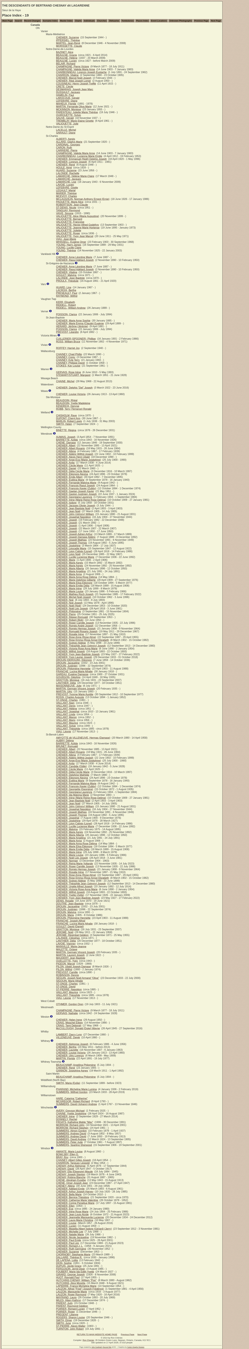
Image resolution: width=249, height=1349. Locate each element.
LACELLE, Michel (66, 130)
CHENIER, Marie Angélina (71, 571)
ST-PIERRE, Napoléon (69, 989)
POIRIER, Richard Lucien (70, 1309)
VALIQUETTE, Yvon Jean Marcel (74, 236)
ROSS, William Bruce (68, 341)
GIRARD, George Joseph (70, 1274)
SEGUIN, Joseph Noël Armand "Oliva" (77, 978)
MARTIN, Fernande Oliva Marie (74, 106)
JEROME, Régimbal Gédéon (72, 935)
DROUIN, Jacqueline (68, 663)
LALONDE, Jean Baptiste (70, 278)
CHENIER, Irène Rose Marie (72, 1211)
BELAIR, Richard (65, 63)
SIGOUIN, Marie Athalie (69, 981)
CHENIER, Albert (65, 445)
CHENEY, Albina (65, 1186)
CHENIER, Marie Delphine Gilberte (76, 580)
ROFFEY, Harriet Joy (68, 348)
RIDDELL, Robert (66, 305)
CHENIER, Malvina (67, 829)
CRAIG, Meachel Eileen (69, 1022)
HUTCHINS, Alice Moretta (70, 1283)
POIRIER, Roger (65, 1311)
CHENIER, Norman (67, 860)
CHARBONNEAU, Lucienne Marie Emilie (79, 156)
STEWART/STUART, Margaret (73, 375)
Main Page (7, 21)
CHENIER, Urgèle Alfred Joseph (74, 886)
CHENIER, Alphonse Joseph (72, 1044)
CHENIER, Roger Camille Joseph (75, 623)
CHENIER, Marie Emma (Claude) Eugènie (80, 323)
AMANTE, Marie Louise (69, 1151)
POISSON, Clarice (66, 314)
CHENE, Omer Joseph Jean (72, 1183)
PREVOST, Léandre (67, 332)
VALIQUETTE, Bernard (69, 219)
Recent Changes (32, 21)
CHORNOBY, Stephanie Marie (73, 1254)
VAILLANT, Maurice (67, 723)
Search (18, 21)
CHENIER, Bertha (66, 1047)
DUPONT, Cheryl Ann (68, 418)
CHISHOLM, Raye (66, 415)
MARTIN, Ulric (64, 691)
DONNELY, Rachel (66, 1119)
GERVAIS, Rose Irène (68, 372)
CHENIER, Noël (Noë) (68, 605)
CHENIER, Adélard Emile (70, 1188)
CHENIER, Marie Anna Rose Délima (76, 577)
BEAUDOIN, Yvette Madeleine (73, 403)
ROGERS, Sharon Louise (70, 1317)
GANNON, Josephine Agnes (72, 1070)
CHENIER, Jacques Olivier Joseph (75, 505)
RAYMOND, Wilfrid (66, 296)
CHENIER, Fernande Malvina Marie (76, 482)
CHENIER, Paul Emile (68, 1240)
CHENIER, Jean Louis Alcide (72, 1214)
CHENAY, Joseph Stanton (70, 1174)
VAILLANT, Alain (65, 703)
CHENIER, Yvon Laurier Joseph (74, 657)
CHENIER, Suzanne (67, 37)
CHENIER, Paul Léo (67, 1243)
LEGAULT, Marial (65, 190)
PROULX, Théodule (67, 281)
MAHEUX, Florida (66, 103)
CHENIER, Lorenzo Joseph (71, 162)
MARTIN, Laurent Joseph (70, 955)
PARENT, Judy (64, 1303)
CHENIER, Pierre (66, 614)
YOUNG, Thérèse (66, 250)
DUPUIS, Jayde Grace (68, 1266)
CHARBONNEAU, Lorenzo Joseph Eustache (81, 72)
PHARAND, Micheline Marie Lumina (76, 1089)
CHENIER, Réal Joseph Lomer (73, 80)
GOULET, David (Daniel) (70, 926)
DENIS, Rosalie (65, 900)
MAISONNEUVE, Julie (68, 685)
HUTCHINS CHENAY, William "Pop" (76, 1280)
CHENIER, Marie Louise (70, 591)
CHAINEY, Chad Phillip (69, 354)
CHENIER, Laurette (67, 1049)
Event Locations (159, 21)
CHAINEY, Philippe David (70, 363)
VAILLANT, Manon (66, 717)
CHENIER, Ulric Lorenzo (70, 1055)
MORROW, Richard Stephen (72, 1128)
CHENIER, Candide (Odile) (71, 766)
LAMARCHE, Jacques (68, 179)
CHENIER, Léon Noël (68, 554)
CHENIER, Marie (65, 560)
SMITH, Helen (64, 424)
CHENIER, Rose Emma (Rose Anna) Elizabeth (82, 640)
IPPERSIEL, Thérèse (68, 40)
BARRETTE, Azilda (67, 439)
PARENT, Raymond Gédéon (72, 1306)
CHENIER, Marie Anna (69, 574)
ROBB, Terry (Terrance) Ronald (73, 409)
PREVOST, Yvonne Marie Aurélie (74, 694)
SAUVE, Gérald (65, 118)
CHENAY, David (65, 1168)
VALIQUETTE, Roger (68, 233)
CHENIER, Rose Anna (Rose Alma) (76, 637)
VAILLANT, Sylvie (66, 725)
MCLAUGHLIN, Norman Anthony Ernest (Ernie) (82, 199)
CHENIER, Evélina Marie (70, 479)
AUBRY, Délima (65, 740)
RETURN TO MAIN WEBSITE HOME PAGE (97, 1334)
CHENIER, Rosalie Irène (70, 634)
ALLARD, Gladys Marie (69, 141)
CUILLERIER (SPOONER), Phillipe (76, 338)
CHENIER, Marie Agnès (69, 562)
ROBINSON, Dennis (67, 975)
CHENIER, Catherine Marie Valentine (77, 1200)
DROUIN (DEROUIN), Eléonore (74, 660)
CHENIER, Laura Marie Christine (74, 1220)
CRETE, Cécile (64, 86)
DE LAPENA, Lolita (67, 1260)
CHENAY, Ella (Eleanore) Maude (74, 1171)
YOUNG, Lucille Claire (68, 247)
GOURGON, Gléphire (68, 677)
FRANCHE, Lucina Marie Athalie (74, 671)
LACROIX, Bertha (66, 290)
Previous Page (201, 21)
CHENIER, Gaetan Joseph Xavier (75, 491)
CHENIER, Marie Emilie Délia (72, 585)
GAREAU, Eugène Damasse (72, 674)
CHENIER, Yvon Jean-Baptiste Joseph (78, 654)
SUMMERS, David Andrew (71, 1139)
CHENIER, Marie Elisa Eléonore (74, 582)
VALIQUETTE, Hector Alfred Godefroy (77, 224)
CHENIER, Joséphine (68, 545)
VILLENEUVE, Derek (68, 1037)
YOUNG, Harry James (68, 244)
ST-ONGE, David (65, 986)
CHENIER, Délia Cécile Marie (73, 471)
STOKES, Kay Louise (68, 365)
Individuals (89, 21)
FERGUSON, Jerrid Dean (70, 1268)
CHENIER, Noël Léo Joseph (72, 608)
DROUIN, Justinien (66, 665)
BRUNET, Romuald (67, 746)
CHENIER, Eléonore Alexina (72, 474)
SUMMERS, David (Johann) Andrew (76, 1104)
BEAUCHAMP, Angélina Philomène (76, 1065)
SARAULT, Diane (65, 132)
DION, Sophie (64, 1263)
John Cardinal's (96, 1347)
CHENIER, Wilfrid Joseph (70, 651)
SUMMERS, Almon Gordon (71, 1130)
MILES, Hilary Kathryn (68, 1300)
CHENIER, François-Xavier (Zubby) (76, 488)
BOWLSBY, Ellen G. (67, 1154)
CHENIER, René (65, 164)
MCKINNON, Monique (68, 109)
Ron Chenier (88, 1340)
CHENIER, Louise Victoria (71, 394)
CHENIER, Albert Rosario (70, 448)
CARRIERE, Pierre (66, 150)
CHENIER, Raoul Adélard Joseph (75, 260)
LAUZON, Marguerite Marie (71, 1291)
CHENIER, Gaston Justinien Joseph (76, 494)
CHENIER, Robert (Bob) (70, 620)
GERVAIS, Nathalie (67, 1013)
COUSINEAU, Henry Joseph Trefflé (76, 83)
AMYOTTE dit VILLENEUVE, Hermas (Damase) (83, 737)
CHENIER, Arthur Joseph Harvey (74, 1191)
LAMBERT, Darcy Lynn (69, 1034)
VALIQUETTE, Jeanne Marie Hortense (78, 227)
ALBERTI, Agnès (65, 139)
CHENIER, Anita (65, 462)
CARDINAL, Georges (68, 144)
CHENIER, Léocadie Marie (71, 548)
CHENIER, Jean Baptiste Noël (73, 508)
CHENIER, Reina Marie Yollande (74, 863)
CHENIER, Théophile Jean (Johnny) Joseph (81, 645)
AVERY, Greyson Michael (70, 1110)
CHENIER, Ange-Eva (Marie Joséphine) (78, 459)
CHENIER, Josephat (67, 817)
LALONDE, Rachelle (67, 173)
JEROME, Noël (64, 932)
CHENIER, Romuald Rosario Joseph (77, 631)
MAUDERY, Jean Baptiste (70, 958)
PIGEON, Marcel (65, 963)
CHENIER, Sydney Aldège (71, 643)
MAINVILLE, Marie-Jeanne (71, 946)
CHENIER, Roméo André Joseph (74, 625)
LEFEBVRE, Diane (66, 100)
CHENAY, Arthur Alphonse (70, 1166)
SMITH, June (63, 1323)
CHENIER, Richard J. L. (69, 1246)
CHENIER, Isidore (66, 502)
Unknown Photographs (180, 21)
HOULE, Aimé (64, 167)
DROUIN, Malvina (66, 912)
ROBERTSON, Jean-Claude (72, 204)
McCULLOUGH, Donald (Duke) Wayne (78, 1028)
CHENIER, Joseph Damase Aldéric (76, 537)
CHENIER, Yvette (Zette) (70, 895)
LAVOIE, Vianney (66, 943)
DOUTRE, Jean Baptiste (70, 903)
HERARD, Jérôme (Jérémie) (72, 326)
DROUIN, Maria (65, 915)
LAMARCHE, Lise (66, 182)
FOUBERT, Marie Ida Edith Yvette (75, 1271)
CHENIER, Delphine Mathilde (72, 775)
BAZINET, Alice (64, 52)
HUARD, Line (63, 287)
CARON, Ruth (64, 147)
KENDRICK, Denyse (67, 406)
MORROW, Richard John (70, 1125)
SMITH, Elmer (64, 1320)
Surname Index (50, 21)
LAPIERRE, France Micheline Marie (76, 1286)
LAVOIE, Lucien (65, 184)
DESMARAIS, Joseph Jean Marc (74, 89)
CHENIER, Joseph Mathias (71, 540)
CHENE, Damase (66, 442)
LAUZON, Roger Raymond (71, 1294)
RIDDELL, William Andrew (71, 308)
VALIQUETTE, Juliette (68, 230)
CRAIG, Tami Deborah (68, 1025)
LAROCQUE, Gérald (67, 98)
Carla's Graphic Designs (135, 1347)
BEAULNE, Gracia (66, 55)
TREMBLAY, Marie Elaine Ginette (75, 121)
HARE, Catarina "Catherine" (72, 1098)
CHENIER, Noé (65, 600)
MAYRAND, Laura (66, 1297)
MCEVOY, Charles (66, 196)
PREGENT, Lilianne (67, 1314)
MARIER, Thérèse (66, 193)
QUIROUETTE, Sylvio (68, 115)
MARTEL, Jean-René (68, 43)
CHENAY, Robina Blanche (70, 1177)
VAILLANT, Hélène (66, 708)
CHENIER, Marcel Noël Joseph (73, 78)
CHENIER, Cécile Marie (69, 465)
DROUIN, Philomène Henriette (73, 668)
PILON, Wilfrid (64, 969)
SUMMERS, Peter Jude (69, 1142)
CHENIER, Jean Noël (68, 511)
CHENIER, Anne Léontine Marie (74, 257)
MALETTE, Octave (66, 949)
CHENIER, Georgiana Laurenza (74, 497)
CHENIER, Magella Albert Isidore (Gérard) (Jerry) (84, 1228)
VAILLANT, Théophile (68, 728)
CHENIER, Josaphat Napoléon (73, 517)
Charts (78, 21)
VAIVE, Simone (64, 213)
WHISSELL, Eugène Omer (71, 242)
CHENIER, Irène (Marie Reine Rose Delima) (81, 500)
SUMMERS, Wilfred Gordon (71, 1092)
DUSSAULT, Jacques (68, 92)
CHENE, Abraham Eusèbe (71, 1180)
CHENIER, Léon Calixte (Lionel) (74, 551)
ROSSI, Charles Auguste (70, 697)
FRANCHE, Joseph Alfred (70, 920)
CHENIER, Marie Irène (69, 588)
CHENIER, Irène (65, 1116)
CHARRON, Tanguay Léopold (73, 1163)
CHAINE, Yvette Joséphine (71, 1113)
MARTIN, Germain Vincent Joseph (75, 688)
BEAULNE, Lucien (66, 60)
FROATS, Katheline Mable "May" (74, 1122)
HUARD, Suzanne (66, 170)
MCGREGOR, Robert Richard (73, 1101)
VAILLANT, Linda (65, 714)
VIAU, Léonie (63, 731)
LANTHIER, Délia (66, 683)
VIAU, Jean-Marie (66, 239)
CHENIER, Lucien (66, 1226)
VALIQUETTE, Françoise (70, 222)
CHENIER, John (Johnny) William (75, 514)
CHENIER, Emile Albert (69, 477)
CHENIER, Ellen (65, 1206)
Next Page (216, 21)
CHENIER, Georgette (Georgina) (74, 789)
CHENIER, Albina (66, 451)
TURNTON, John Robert (70, 1329)
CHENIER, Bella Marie (69, 1194)
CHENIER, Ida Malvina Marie (72, 795)
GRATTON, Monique (67, 680)
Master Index (66, 21)
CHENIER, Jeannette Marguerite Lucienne (80, 1217)
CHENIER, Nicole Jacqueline (72, 1237)
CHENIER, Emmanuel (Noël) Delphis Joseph (81, 159)
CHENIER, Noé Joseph (69, 602)
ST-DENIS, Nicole (66, 207)
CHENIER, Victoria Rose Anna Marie (77, 648)
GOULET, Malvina (66, 275)
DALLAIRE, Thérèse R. (69, 1257)
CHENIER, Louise (66, 1223)
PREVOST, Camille (67, 972)
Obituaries (114, 21)
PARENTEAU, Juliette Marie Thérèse (77, 112)
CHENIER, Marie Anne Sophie (73, 320)
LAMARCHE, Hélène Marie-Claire (75, 176)
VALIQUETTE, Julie (67, 123)
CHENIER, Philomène (68, 611)
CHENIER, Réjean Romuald (72, 617)
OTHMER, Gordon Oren (69, 1004)
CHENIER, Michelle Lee (69, 1231)
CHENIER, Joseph (66, 520)
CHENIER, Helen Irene (69, 1019)
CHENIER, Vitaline (66, 272)
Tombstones (128, 21)
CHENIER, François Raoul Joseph (75, 485)
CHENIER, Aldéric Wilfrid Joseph (74, 454)
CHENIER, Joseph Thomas (71, 542)
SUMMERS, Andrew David (71, 1133)
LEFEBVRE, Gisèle (67, 187)
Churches (102, 21)
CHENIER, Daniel (66, 468)
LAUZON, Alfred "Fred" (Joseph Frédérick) (80, 1289)
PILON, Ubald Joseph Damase (73, 966)
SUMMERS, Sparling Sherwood (74, 1145)
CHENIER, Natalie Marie (70, 1234)
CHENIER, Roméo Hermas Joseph (76, 628)
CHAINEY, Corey (65, 357)
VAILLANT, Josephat (67, 711)
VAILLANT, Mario (65, 720)
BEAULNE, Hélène (66, 58)
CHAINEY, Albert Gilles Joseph (73, 1160)
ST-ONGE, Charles (67, 700)
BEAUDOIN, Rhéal (66, 400)
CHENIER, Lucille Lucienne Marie (75, 557)
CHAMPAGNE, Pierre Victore (72, 66)
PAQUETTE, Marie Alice (69, 202)
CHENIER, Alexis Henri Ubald (73, 457)
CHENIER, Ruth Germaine (71, 1248)
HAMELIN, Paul (65, 95)
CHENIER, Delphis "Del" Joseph (74, 387)
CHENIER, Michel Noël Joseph (73, 597)
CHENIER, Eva (64, 1208)
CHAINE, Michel (65, 381)
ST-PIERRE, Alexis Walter (70, 1326)
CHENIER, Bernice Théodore (72, 1197)
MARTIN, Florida (65, 1058)
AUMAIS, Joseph (65, 437)
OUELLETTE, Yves (67, 961)
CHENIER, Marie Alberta (70, 568)
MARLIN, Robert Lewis (69, 421)
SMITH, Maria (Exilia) (68, 1083)
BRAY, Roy (62, 1157)
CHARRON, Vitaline (67, 75)
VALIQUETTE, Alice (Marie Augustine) (77, 216)
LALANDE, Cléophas (68, 938)
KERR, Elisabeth (65, 302)
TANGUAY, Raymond (68, 210)
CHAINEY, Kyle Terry (68, 360)
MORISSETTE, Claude (69, 46)
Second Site (107, 1347)
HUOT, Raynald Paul (68, 1277)
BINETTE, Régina (66, 430)
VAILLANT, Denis (65, 705)
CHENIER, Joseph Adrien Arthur (74, 534)
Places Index (142, 21)
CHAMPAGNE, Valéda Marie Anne (75, 69)
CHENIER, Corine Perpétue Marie (75, 1203)
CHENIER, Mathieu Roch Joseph (75, 594)
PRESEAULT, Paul (66, 293)
